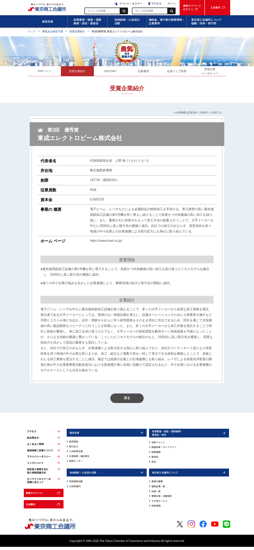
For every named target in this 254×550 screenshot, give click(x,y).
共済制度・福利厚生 (79, 459)
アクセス (31, 434)
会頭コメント (158, 445)
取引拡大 (73, 449)
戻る (127, 401)
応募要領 (143, 72)
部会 (153, 464)
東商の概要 (157, 484)
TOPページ (44, 72)
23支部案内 (75, 489)
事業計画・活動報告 (161, 499)
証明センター (76, 464)
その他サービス (159, 504)
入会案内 (30, 507)
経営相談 (73, 444)
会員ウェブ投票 (176, 72)
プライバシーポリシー (39, 459)
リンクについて (35, 466)
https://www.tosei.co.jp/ (106, 242)
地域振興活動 (76, 484)
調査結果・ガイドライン (164, 450)
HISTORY (110, 72)
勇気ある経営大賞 (52, 31)
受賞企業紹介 (77, 31)
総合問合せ (33, 440)
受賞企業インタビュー (209, 72)
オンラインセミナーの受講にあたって (39, 483)
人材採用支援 (76, 454)
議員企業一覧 (158, 489)
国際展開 (156, 455)
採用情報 (156, 508)
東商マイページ (34, 496)
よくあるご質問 (35, 447)
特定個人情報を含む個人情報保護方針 (37, 474)
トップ (32, 31)
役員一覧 (156, 494)
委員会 (154, 459)
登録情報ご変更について (40, 453)
